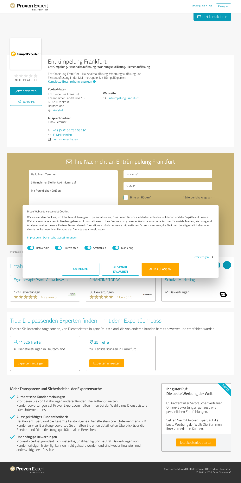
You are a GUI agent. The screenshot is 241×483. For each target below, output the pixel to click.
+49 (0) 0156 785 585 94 (69, 130)
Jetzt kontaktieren (212, 16)
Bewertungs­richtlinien (174, 469)
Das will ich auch (201, 6)
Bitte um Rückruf (140, 197)
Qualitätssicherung (195, 469)
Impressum (69, 241)
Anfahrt (58, 110)
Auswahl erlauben (120, 273)
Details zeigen (166, 261)
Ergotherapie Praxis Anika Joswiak (41, 279)
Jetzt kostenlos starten (196, 442)
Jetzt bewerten (26, 90)
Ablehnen (80, 273)
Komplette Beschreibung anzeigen (71, 81)
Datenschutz (212, 469)
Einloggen (223, 6)
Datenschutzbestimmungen (95, 241)
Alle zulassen (160, 273)
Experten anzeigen (31, 363)
